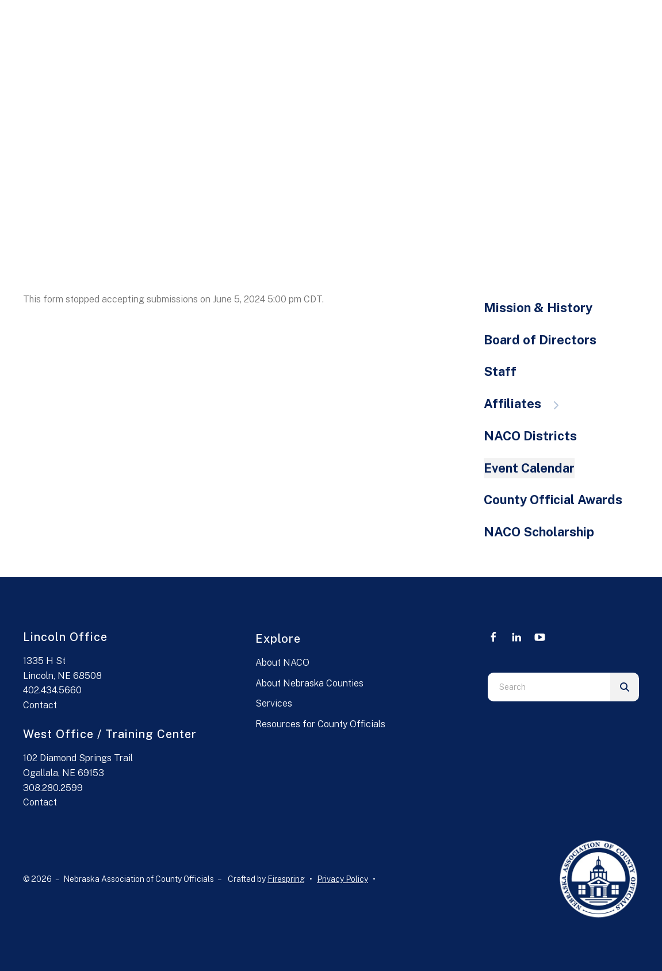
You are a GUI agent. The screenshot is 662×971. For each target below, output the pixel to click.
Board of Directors (540, 339)
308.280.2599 (53, 787)
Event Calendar (529, 467)
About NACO (282, 662)
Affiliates (527, 403)
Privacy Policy (342, 879)
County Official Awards (553, 499)
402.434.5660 (52, 690)
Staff (500, 371)
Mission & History (538, 307)
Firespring (286, 879)
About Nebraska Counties (309, 683)
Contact (40, 705)
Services (273, 703)
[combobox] (549, 687)
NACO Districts (530, 435)
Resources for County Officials (320, 724)
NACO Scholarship (539, 531)
